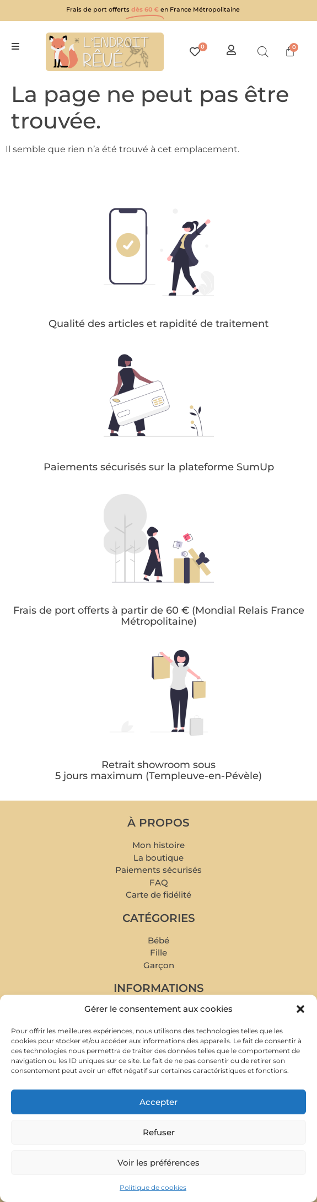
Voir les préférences (158, 1162)
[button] (300, 1009)
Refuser (159, 1132)
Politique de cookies (153, 1187)
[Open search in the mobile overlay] (262, 51)
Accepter (158, 1102)
